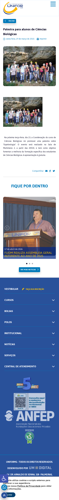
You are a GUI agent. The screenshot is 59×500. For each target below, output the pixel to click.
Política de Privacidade (28, 486)
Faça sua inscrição (33, 289)
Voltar (9, 21)
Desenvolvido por (29, 468)
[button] (4, 478)
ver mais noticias (28, 269)
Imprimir (42, 39)
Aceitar (9, 495)
